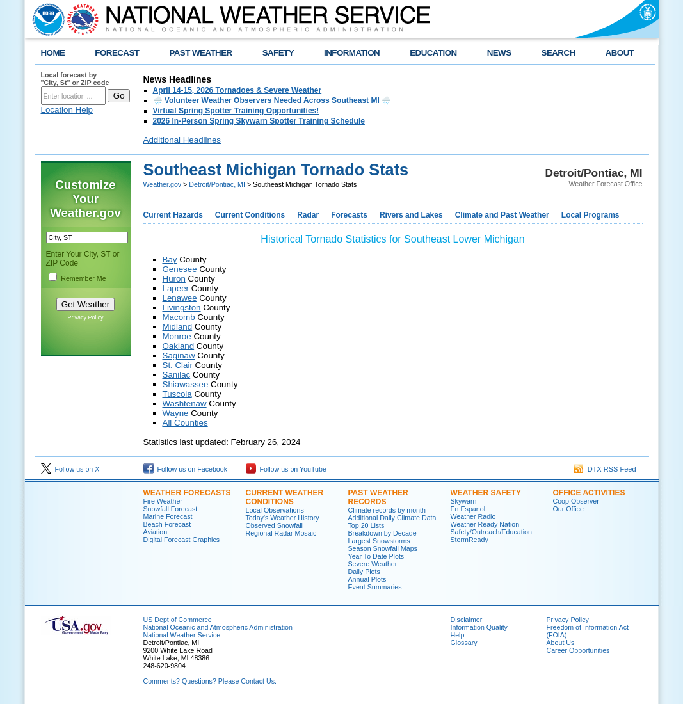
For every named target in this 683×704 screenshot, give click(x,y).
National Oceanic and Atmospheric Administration (218, 627)
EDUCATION (433, 53)
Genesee (180, 269)
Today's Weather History (282, 518)
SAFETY (278, 53)
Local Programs (590, 215)
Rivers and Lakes (411, 215)
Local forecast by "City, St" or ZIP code (75, 78)
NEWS (499, 53)
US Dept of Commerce (177, 619)
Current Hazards (173, 215)
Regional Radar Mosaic (281, 533)
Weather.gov (162, 184)
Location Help (67, 110)
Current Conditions (250, 215)
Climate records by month (387, 510)
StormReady (469, 539)
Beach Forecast (167, 524)
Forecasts (349, 215)
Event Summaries (375, 587)
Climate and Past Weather (502, 215)
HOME (53, 53)
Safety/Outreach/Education (491, 532)
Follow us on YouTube (286, 469)
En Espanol (468, 509)
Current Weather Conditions (285, 497)
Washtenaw (185, 403)
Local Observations (275, 510)
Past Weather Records (378, 497)
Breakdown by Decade (382, 533)
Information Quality (479, 627)
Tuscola (177, 394)
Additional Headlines (182, 140)
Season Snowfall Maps (382, 548)
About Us (561, 642)
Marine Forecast (168, 516)
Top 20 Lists (366, 525)
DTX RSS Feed (605, 469)
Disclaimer (467, 619)
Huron (174, 279)
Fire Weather (162, 501)
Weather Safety (486, 492)
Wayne (176, 413)
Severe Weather (373, 564)
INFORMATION (352, 53)
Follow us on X (70, 469)
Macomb (179, 317)
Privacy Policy (85, 317)
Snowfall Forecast (170, 509)
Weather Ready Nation (485, 524)
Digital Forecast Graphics (181, 539)
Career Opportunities (578, 650)
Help (458, 635)
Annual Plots (367, 579)
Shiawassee (186, 384)
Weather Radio (473, 516)
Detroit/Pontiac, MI (217, 184)
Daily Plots (364, 571)
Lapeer (176, 288)
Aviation (155, 532)
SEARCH (558, 53)
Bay (170, 259)
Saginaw (179, 355)
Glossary (464, 642)
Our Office (568, 509)
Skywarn (464, 501)
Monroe (177, 336)
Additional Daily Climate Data (392, 518)
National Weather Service (182, 635)
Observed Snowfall (274, 525)
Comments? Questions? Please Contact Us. (210, 681)
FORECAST (117, 53)
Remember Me (83, 278)
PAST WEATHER (200, 53)
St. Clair (178, 365)
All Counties (185, 423)
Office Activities (589, 492)
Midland (178, 327)
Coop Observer (576, 501)
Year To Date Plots (376, 556)
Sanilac (177, 375)
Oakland (179, 346)
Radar (308, 215)
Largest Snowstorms (379, 541)
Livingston (182, 307)
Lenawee (180, 298)
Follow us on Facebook (185, 469)
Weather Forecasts (187, 492)
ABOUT (620, 53)
